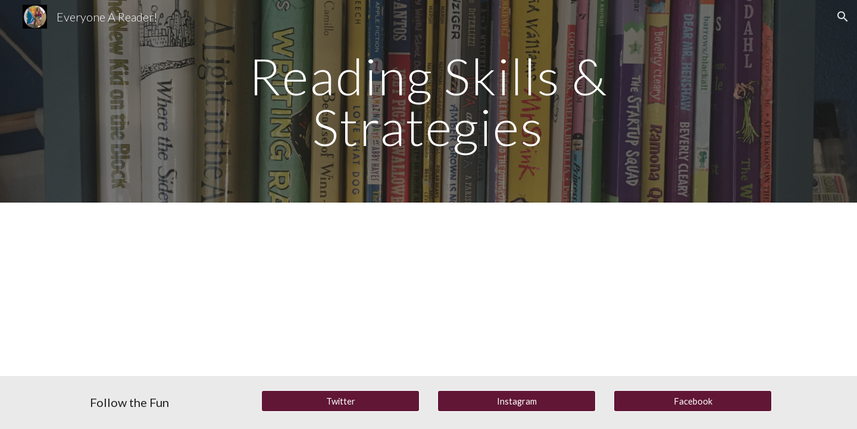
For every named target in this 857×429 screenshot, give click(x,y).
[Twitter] (340, 401)
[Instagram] (516, 401)
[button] (842, 16)
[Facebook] (692, 401)
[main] (428, 101)
